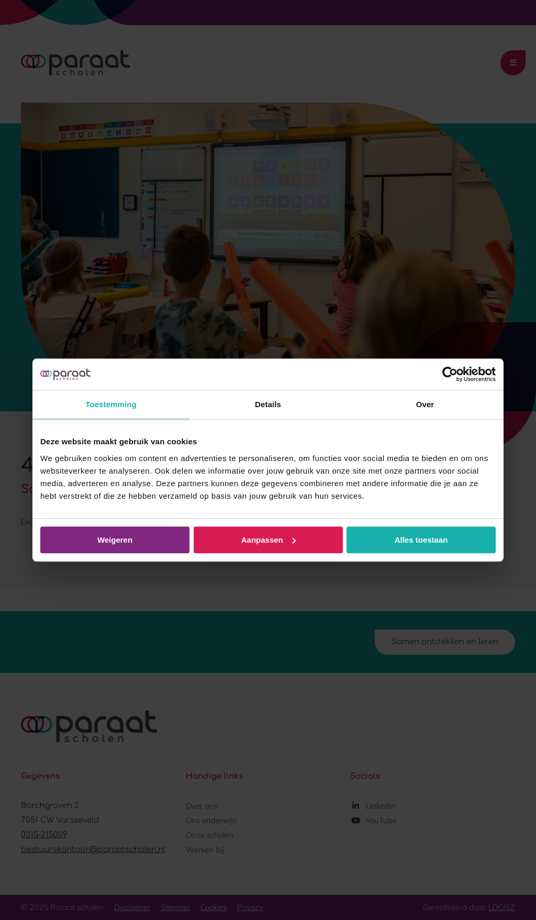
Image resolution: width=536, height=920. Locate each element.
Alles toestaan (421, 539)
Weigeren (114, 539)
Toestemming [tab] (111, 404)
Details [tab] (268, 404)
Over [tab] (425, 404)
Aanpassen (268, 539)
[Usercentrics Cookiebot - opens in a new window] (450, 374)
